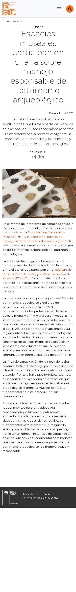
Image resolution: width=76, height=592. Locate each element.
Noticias (17, 21)
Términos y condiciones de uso (40, 497)
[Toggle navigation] (59, 8)
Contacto (49, 494)
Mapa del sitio (31, 494)
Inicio (6, 21)
